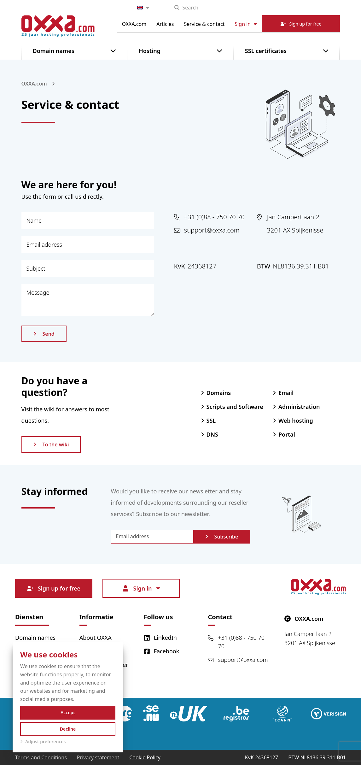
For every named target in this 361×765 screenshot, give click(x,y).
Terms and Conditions (41, 757)
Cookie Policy (144, 757)
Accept (68, 712)
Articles (165, 24)
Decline (68, 729)
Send (44, 333)
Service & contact (204, 24)
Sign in (246, 24)
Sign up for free (53, 588)
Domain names (53, 51)
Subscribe (221, 536)
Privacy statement (98, 757)
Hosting (149, 51)
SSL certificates (266, 51)
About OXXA (95, 637)
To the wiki (51, 444)
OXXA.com (134, 24)
